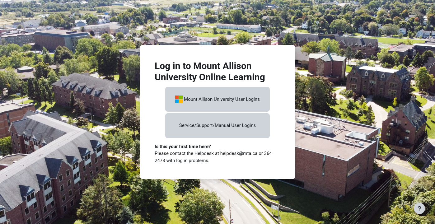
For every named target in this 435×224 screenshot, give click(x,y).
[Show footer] (419, 208)
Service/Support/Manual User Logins (217, 125)
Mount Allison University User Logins (217, 99)
